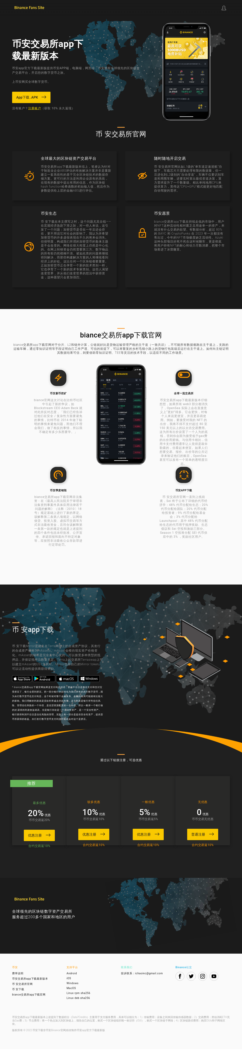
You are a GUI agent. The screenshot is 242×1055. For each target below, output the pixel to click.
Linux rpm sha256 (78, 998)
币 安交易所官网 (22, 989)
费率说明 (17, 979)
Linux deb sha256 (78, 1003)
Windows (72, 989)
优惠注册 (35, 835)
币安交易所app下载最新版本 (30, 984)
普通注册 (206, 834)
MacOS (71, 994)
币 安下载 (18, 995)
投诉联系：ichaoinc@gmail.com (142, 979)
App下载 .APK (31, 97)
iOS (69, 984)
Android (72, 979)
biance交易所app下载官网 (29, 1000)
